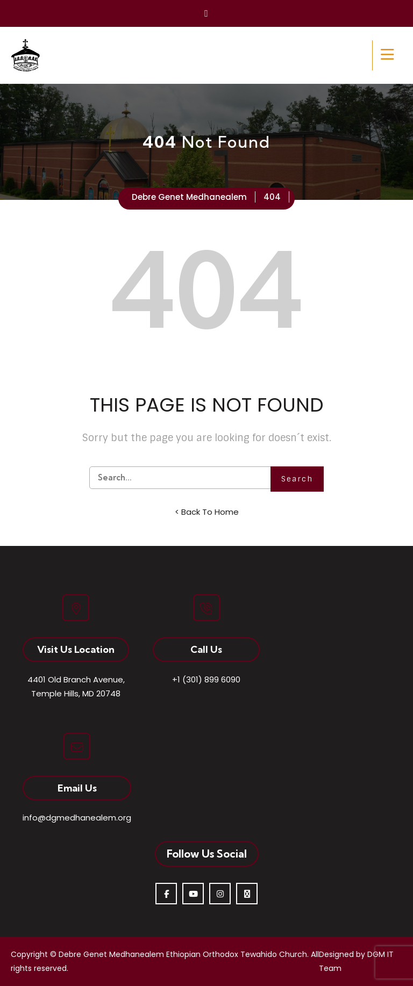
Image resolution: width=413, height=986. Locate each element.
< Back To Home (207, 511)
